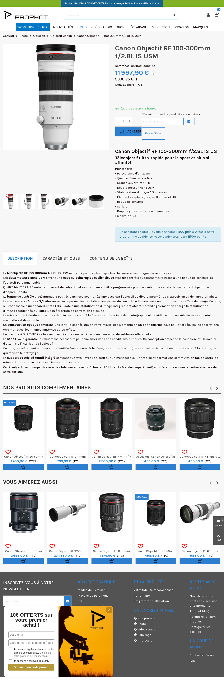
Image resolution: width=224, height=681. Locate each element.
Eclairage (142, 635)
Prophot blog (199, 611)
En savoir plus (125, 216)
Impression (144, 640)
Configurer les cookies (200, 629)
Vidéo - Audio (145, 629)
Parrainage (142, 595)
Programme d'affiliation (151, 601)
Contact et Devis (202, 655)
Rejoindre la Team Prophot (203, 619)
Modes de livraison (92, 590)
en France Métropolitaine (112, 3)
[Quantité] (123, 121)
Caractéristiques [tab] (61, 258)
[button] (210, 388)
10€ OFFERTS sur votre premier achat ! (27, 620)
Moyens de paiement (93, 595)
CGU (81, 601)
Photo (140, 623)
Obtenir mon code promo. (27, 667)
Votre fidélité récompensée (153, 590)
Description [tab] (20, 258)
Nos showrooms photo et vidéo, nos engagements (203, 600)
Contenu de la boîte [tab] (110, 258)
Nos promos (144, 618)
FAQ (192, 661)
